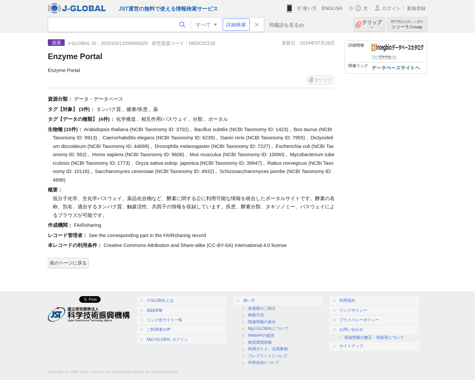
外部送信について (264, 362)
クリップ (372, 24)
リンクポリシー (353, 310)
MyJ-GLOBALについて (268, 328)
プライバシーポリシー (359, 320)
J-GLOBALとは (160, 300)
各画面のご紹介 (262, 308)
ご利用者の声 (159, 329)
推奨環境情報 (260, 342)
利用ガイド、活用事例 (268, 349)
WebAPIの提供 (261, 335)
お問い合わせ (351, 329)
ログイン (391, 8)
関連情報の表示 (262, 322)
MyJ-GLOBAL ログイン (167, 339)
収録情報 (155, 310)
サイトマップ (351, 346)
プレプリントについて (268, 356)
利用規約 (347, 300)
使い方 (310, 8)
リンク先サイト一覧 (164, 320)
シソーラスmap (407, 24)
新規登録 (416, 8)
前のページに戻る (68, 262)
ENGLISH (332, 8)
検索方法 (256, 315)
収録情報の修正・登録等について (374, 337)
